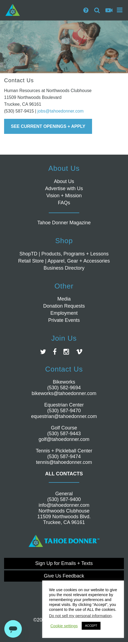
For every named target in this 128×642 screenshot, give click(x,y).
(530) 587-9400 (64, 499)
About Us (64, 181)
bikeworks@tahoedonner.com (64, 393)
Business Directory (64, 268)
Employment (64, 313)
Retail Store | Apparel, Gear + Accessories (64, 261)
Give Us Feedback (64, 576)
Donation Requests (64, 306)
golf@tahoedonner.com (64, 439)
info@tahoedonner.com (64, 505)
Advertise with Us (64, 188)
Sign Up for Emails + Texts (64, 563)
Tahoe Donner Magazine (64, 222)
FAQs (64, 202)
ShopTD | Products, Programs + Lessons (63, 254)
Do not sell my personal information (80, 616)
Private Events (64, 320)
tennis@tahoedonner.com (64, 462)
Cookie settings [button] (64, 626)
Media (64, 299)
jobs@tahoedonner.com (60, 111)
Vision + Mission (64, 195)
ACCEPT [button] (91, 625)
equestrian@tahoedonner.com (64, 416)
